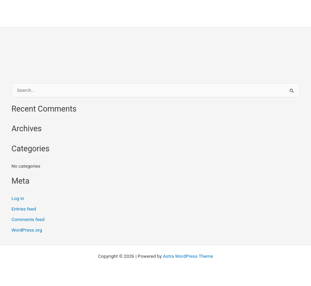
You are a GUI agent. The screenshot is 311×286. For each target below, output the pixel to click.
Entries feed (24, 209)
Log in (18, 198)
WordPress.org (27, 230)
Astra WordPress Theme (188, 256)
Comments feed (28, 219)
